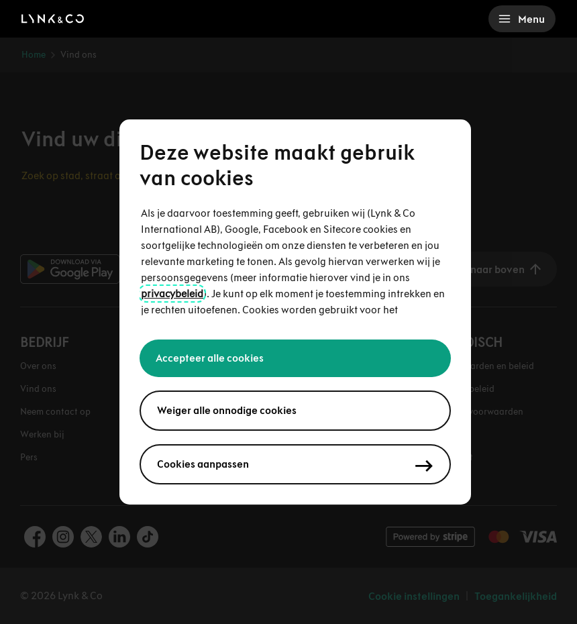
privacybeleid (172, 293)
